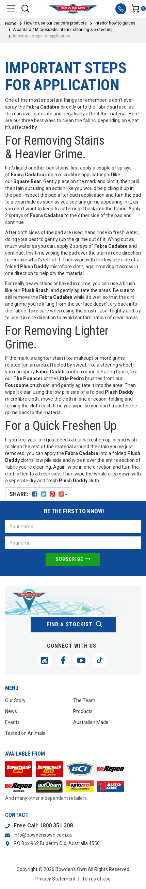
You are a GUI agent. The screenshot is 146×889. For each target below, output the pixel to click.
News (11, 711)
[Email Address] (73, 542)
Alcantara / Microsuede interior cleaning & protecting (63, 29)
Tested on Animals (25, 733)
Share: (39, 494)
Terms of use (96, 879)
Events (12, 722)
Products (83, 711)
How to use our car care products (55, 23)
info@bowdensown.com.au (43, 835)
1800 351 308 (56, 825)
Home (10, 23)
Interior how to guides (115, 23)
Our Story (15, 700)
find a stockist (75, 624)
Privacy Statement (55, 879)
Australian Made (91, 722)
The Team (84, 700)
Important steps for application (41, 36)
